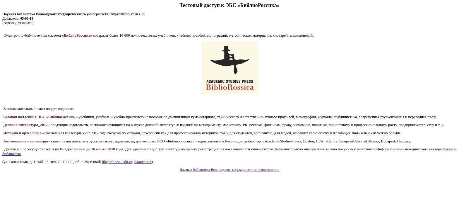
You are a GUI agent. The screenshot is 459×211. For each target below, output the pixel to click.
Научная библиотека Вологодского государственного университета (230, 170)
